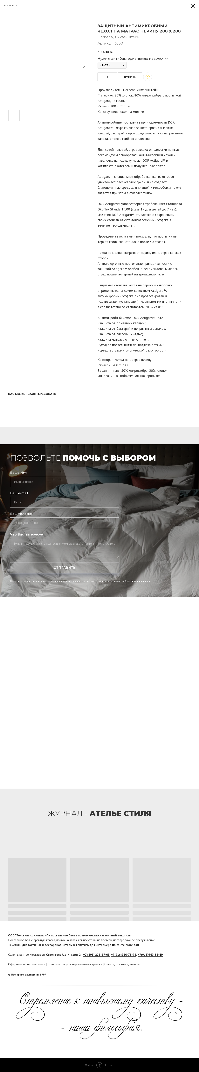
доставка (122, 964)
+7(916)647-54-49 (150, 954)
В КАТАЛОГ (12, 5)
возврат (135, 964)
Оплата (109, 964)
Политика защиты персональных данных (74, 964)
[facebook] (180, 975)
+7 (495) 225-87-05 (96, 954)
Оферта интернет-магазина (26, 964)
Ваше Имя (18, 473)
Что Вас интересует (27, 534)
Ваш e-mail (19, 493)
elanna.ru (132, 945)
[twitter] (188, 975)
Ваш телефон (21, 514)
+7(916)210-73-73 (123, 954)
